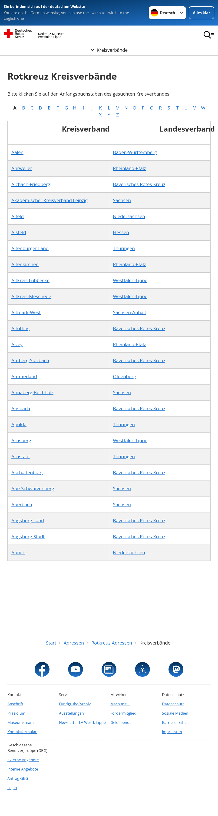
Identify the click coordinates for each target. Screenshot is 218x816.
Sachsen (122, 200)
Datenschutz (173, 703)
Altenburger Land (30, 248)
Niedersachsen (129, 216)
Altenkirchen (25, 264)
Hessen (121, 232)
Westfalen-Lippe (130, 280)
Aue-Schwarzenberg (32, 488)
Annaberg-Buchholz (32, 392)
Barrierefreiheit (175, 722)
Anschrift (15, 703)
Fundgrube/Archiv (75, 703)
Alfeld (17, 216)
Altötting (20, 328)
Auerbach (21, 504)
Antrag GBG (17, 778)
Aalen (17, 152)
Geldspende (121, 722)
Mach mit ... (120, 703)
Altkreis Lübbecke (30, 280)
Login (12, 787)
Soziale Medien (175, 713)
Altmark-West (26, 312)
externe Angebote (23, 759)
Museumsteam (20, 722)
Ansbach (20, 408)
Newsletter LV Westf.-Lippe (82, 722)
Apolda (18, 424)
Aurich (18, 552)
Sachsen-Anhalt (129, 312)
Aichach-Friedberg (30, 184)
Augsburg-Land (27, 520)
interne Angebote (22, 769)
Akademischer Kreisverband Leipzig (49, 200)
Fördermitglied (123, 713)
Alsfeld (18, 232)
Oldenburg (124, 376)
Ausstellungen (71, 713)
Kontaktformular (22, 731)
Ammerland (24, 376)
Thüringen (124, 248)
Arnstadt (20, 456)
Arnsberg (21, 440)
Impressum (172, 731)
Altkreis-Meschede (31, 296)
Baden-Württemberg (135, 152)
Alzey (17, 344)
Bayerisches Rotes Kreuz (139, 184)
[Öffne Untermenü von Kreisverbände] (109, 50)
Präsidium (16, 713)
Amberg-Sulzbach (30, 360)
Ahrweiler (21, 168)
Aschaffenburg (27, 472)
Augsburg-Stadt (28, 536)
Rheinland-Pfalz (129, 168)
